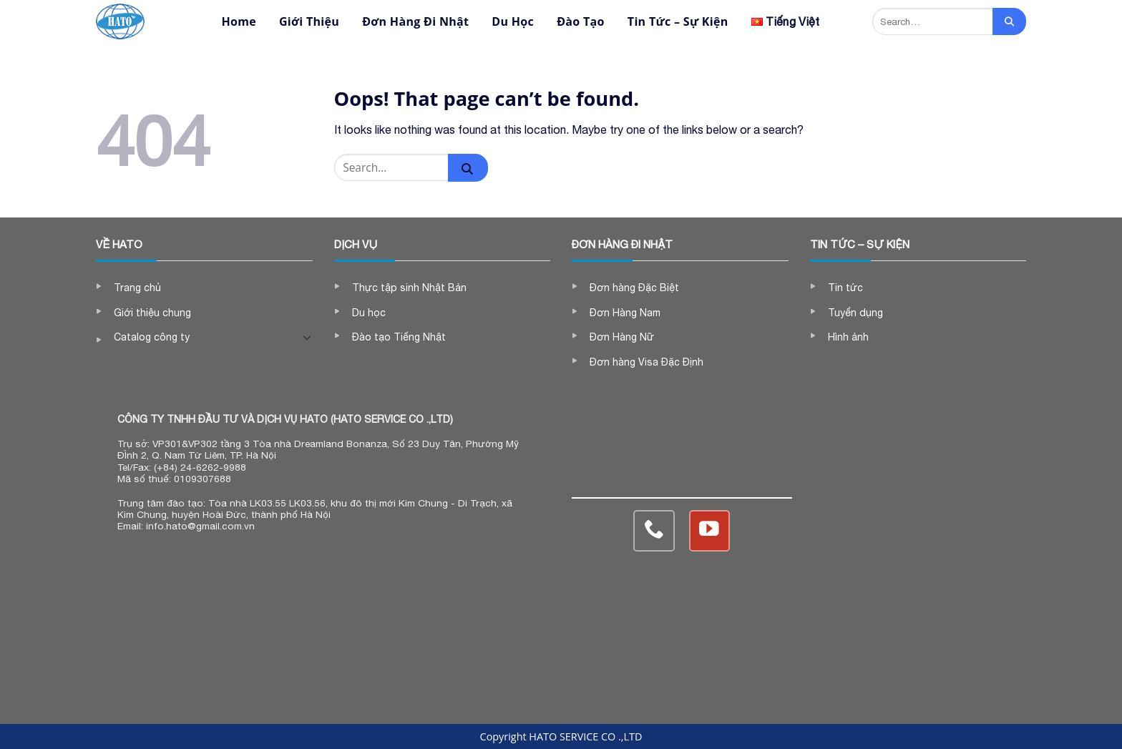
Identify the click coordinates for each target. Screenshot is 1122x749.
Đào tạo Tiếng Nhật (399, 337)
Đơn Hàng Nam (625, 312)
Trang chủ (137, 287)
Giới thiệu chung (152, 312)
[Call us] (653, 530)
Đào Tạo (581, 21)
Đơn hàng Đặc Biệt (634, 287)
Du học (369, 312)
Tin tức (845, 287)
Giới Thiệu (309, 21)
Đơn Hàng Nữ (622, 337)
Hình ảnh (848, 337)
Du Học (513, 21)
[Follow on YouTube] (709, 530)
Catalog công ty (152, 337)
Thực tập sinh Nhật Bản (409, 287)
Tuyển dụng (855, 312)
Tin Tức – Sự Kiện (678, 21)
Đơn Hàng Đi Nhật (415, 21)
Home (238, 21)
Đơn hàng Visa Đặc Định (646, 362)
